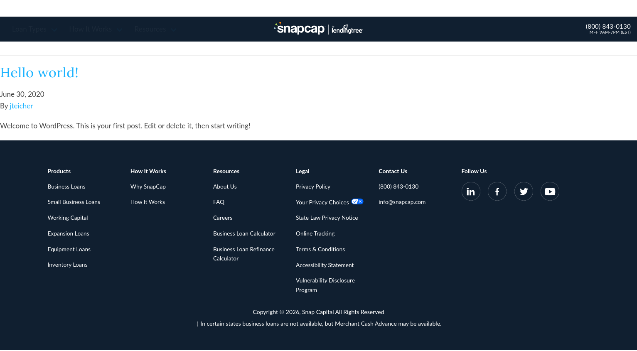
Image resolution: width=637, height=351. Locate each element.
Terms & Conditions (321, 249)
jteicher (21, 105)
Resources (158, 29)
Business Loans (67, 186)
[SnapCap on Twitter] (523, 192)
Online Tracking (315, 234)
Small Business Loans (74, 202)
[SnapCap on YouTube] (550, 192)
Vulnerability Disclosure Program (326, 286)
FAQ (219, 202)
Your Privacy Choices (330, 202)
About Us (225, 186)
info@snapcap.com (402, 202)
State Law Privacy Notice (327, 218)
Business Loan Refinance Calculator (244, 254)
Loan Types (37, 29)
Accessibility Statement (325, 265)
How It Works (98, 29)
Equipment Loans (69, 249)
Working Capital (68, 218)
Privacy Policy (313, 186)
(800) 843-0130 (608, 26)
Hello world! (42, 72)
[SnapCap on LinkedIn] (471, 192)
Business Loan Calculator (244, 234)
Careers (223, 218)
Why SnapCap (148, 186)
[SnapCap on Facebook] (497, 192)
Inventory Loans (68, 265)
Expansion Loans (69, 234)
